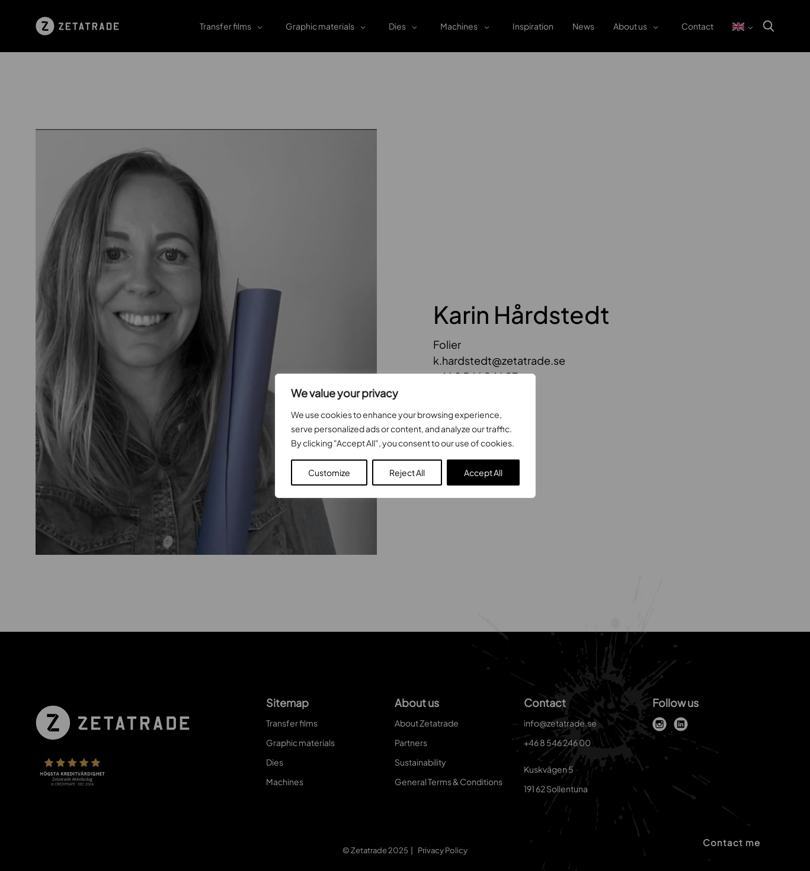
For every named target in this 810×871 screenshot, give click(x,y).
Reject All (407, 472)
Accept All (483, 472)
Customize (329, 472)
